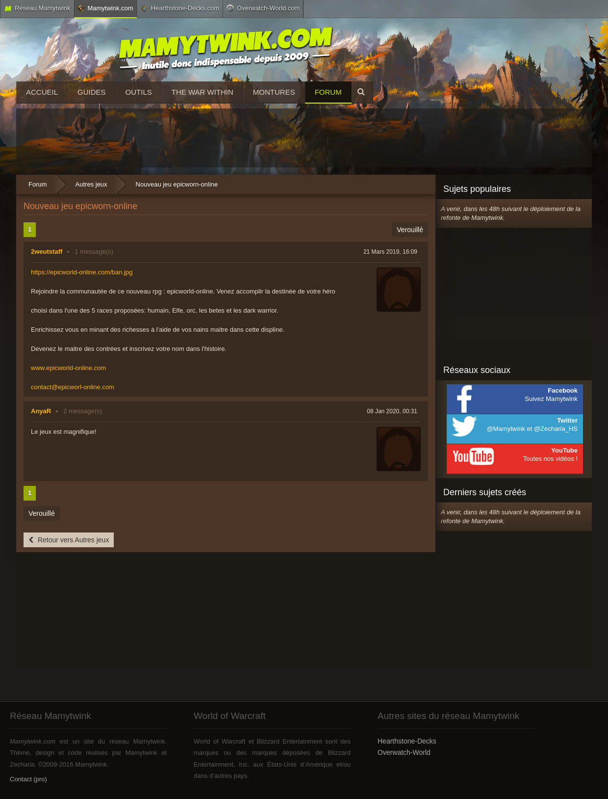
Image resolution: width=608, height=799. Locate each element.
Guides (91, 92)
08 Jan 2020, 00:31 (392, 411)
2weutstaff (46, 251)
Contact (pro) (28, 779)
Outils (139, 92)
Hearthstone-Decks (407, 741)
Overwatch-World (404, 752)
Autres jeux (91, 184)
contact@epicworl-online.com (72, 387)
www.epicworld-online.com (68, 368)
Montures (274, 92)
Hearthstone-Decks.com (180, 8)
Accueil (42, 92)
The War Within (202, 92)
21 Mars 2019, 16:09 (390, 251)
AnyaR (41, 411)
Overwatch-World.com (263, 8)
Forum (328, 92)
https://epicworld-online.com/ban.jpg (81, 272)
